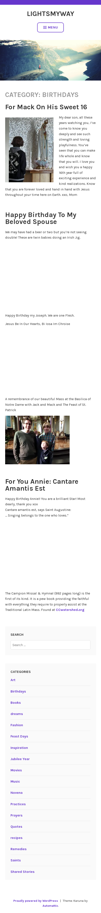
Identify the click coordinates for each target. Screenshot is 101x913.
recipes (17, 838)
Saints (16, 860)
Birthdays (18, 691)
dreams (17, 714)
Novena (17, 793)
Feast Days (19, 736)
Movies (16, 770)
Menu (50, 27)
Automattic (50, 906)
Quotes (16, 826)
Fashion (17, 725)
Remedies (19, 849)
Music (15, 781)
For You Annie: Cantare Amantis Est (41, 484)
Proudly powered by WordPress (35, 901)
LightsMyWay (50, 14)
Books (16, 703)
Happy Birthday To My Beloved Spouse (40, 218)
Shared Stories (23, 872)
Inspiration (19, 748)
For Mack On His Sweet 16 (46, 107)
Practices (18, 804)
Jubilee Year (20, 759)
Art (13, 680)
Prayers (17, 815)
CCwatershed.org (70, 610)
